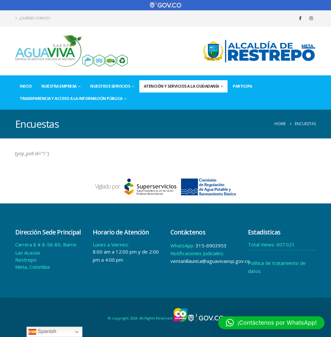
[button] (271, 322)
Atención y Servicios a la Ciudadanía (181, 86)
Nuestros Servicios (110, 86)
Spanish (42, 332)
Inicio (26, 86)
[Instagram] (310, 18)
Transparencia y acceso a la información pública (71, 98)
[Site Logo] (71, 51)
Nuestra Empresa (59, 86)
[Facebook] (300, 18)
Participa (242, 86)
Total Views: (262, 244)
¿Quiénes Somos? (32, 18)
